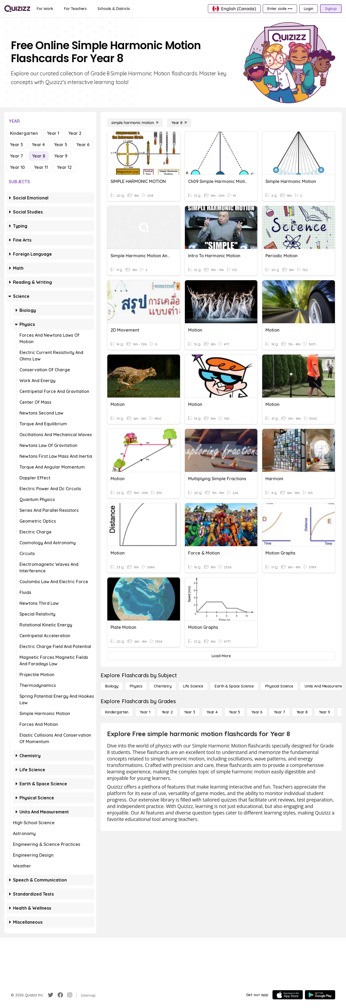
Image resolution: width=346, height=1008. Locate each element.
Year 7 (16, 156)
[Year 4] (212, 712)
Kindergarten (24, 133)
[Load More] (221, 656)
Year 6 (82, 144)
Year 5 (60, 144)
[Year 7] (279, 712)
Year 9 (60, 156)
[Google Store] (320, 994)
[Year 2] (167, 712)
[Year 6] (257, 712)
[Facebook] (60, 995)
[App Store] (287, 994)
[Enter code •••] (280, 8)
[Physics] (136, 686)
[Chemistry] (162, 686)
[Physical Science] (279, 686)
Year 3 (16, 144)
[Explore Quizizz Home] (17, 8)
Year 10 (17, 167)
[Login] (308, 8)
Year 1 (53, 133)
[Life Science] (193, 686)
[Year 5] (234, 712)
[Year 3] (189, 712)
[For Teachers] (75, 8)
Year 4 (38, 144)
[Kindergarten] (117, 712)
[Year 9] (324, 712)
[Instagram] (69, 995)
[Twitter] (50, 995)
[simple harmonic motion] (135, 122)
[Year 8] (179, 122)
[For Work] (45, 8)
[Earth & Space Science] (234, 686)
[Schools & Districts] (113, 8)
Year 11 (41, 167)
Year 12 (64, 167)
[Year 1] (145, 712)
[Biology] (112, 686)
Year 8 (38, 156)
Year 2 (74, 133)
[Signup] (331, 8)
